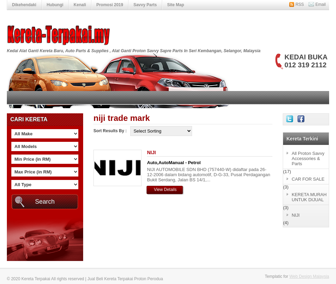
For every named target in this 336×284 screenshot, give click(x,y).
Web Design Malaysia (309, 276)
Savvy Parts (145, 4)
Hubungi (55, 4)
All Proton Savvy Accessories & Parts (308, 158)
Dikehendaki (24, 4)
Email (320, 4)
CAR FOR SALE (308, 179)
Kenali (80, 4)
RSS (299, 4)
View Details (165, 189)
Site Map (175, 4)
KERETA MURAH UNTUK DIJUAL (309, 197)
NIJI (151, 152)
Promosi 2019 (109, 4)
